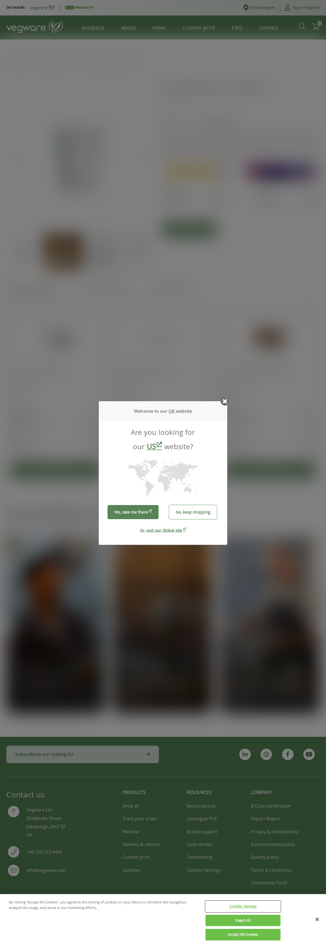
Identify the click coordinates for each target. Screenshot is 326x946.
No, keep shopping (193, 512)
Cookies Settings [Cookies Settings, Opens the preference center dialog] (243, 908)
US (151, 446)
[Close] (317, 922)
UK (172, 411)
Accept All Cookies (243, 936)
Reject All (242, 922)
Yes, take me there (131, 512)
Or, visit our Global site (161, 530)
